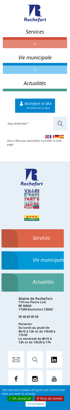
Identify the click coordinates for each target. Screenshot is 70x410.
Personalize (35, 404)
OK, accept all (20, 398)
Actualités (35, 83)
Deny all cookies (49, 398)
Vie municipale (35, 57)
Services (35, 31)
